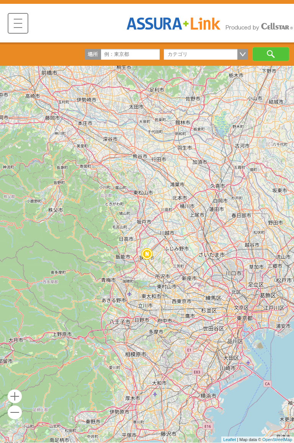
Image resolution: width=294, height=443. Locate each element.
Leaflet (229, 439)
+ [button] (15, 396)
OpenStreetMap (277, 439)
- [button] (15, 413)
